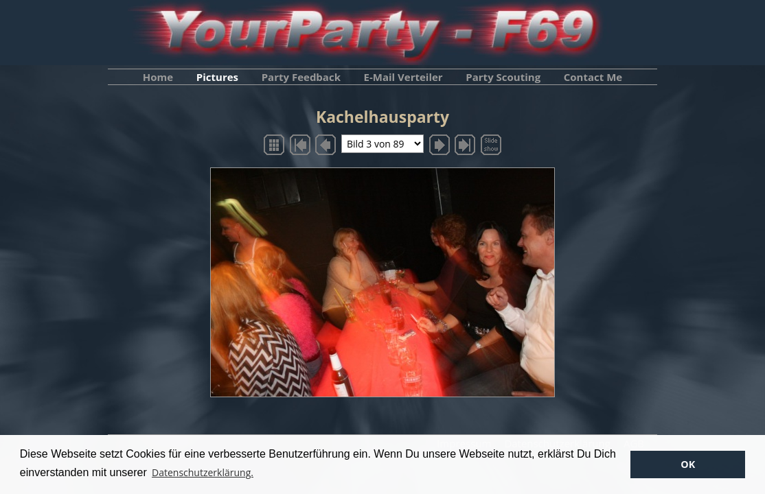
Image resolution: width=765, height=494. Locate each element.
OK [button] (688, 464)
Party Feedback (301, 77)
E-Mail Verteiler (403, 77)
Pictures (217, 77)
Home (158, 77)
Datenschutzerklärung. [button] (202, 472)
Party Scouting (503, 77)
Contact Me (593, 77)
